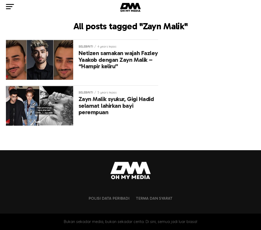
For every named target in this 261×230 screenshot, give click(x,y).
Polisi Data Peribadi (109, 198)
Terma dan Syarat (154, 198)
